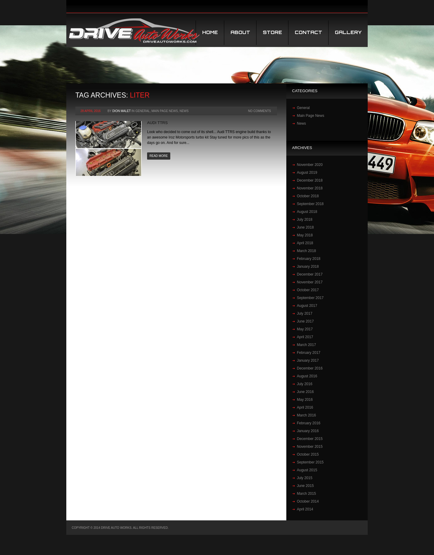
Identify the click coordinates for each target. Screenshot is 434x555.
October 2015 (308, 454)
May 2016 (305, 400)
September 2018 (310, 204)
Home (210, 32)
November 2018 (309, 188)
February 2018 (308, 259)
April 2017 (305, 337)
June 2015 (305, 486)
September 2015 (310, 462)
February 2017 (308, 353)
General (142, 111)
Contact (308, 32)
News (184, 111)
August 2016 (307, 376)
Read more (158, 155)
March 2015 (306, 493)
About (240, 32)
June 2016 (305, 392)
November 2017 (309, 282)
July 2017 (304, 313)
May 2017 (305, 329)
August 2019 (307, 172)
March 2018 (306, 251)
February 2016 (308, 423)
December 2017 (309, 274)
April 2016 (305, 407)
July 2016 (304, 384)
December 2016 (309, 368)
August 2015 (307, 470)
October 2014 (308, 501)
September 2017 (310, 298)
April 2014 (305, 509)
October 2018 (308, 196)
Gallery (348, 32)
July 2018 (304, 219)
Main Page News (164, 111)
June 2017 (305, 321)
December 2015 (309, 439)
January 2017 (308, 360)
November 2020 (309, 165)
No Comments (259, 111)
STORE (272, 32)
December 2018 (309, 180)
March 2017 (306, 345)
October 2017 (308, 290)
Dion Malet (121, 111)
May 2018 (305, 235)
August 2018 (307, 212)
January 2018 (308, 266)
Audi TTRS (157, 122)
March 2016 (306, 415)
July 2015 (304, 478)
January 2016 (308, 431)
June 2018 (305, 227)
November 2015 (309, 446)
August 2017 (307, 306)
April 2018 (305, 243)
